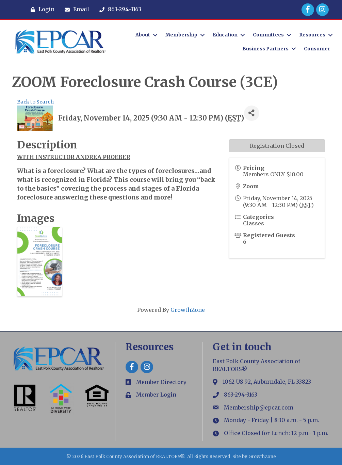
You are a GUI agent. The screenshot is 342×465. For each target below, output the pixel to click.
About (142, 35)
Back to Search (35, 102)
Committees (268, 35)
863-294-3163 (240, 394)
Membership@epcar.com (258, 407)
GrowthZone (187, 309)
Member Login (156, 394)
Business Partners (265, 49)
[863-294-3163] (118, 9)
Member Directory (161, 382)
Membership (181, 35)
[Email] (75, 9)
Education (225, 35)
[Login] (40, 9)
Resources (312, 35)
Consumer (317, 49)
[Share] (251, 113)
